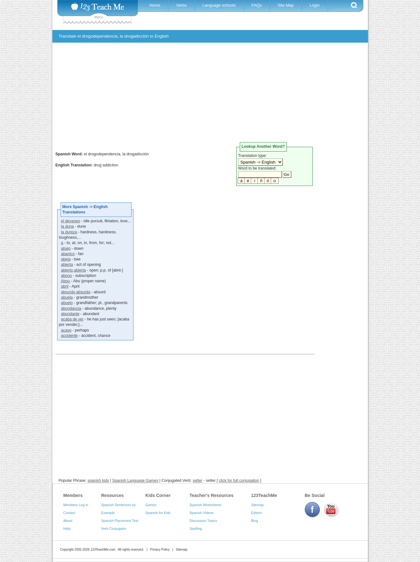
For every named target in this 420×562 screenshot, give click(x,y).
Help (67, 528)
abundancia (71, 308)
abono (66, 275)
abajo (65, 248)
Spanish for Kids (158, 513)
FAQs (256, 5)
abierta (67, 264)
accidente (69, 335)
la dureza (69, 232)
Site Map (285, 5)
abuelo (67, 303)
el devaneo (70, 221)
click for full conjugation (239, 480)
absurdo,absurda (75, 292)
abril (64, 286)
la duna (67, 226)
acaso (66, 330)
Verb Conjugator (114, 528)
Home (155, 5)
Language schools (219, 5)
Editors (256, 513)
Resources (112, 495)
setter (198, 480)
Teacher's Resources (212, 495)
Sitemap (257, 505)
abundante (70, 314)
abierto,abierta (73, 270)
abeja (65, 259)
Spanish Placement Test (120, 521)
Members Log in (75, 505)
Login (315, 5)
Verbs (181, 5)
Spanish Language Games (135, 480)
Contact (69, 513)
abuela (67, 297)
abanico (67, 254)
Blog (254, 521)
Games (151, 505)
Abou (65, 281)
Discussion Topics (203, 521)
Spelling (196, 528)
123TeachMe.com (103, 549)
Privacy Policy (159, 549)
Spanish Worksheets (206, 505)
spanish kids (98, 480)
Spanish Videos (202, 513)
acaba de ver (72, 319)
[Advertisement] (205, 95)
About (68, 521)
